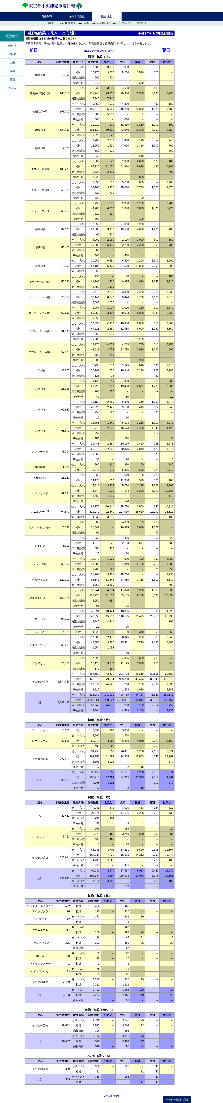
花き (86, 23)
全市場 (12, 45)
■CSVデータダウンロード (99, 50)
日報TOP (51, 23)
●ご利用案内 (111, 1096)
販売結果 (70, 23)
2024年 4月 (104, 23)
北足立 (12, 54)
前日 (34, 50)
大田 (12, 62)
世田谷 (12, 87)
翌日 (166, 50)
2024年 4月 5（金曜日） (133, 23)
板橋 (12, 71)
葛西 (12, 79)
